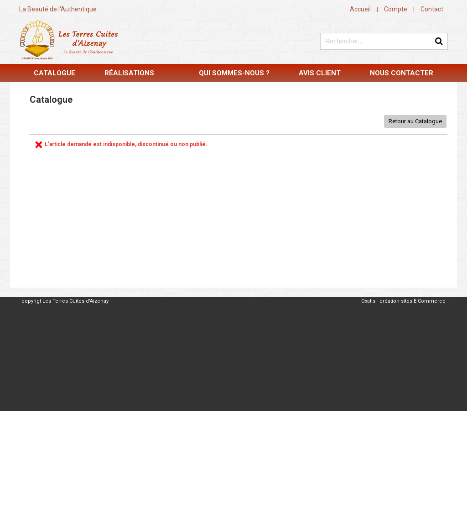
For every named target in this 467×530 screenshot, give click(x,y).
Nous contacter (401, 73)
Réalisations (129, 73)
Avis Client (320, 73)
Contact (431, 9)
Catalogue (54, 73)
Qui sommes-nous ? (234, 73)
